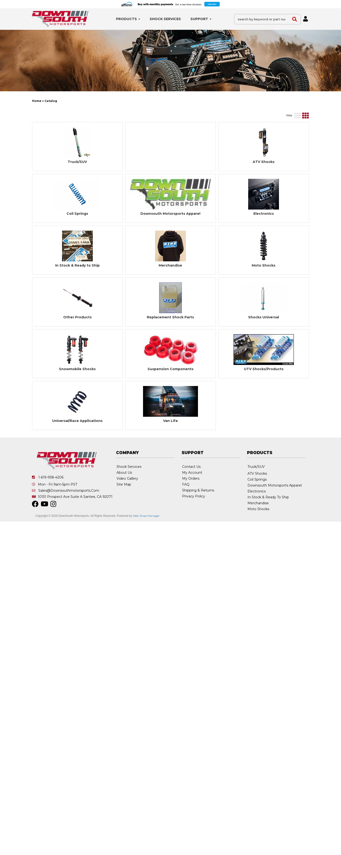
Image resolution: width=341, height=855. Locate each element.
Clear (298, 108)
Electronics (263, 235)
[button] (128, 19)
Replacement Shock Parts (170, 339)
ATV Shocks (263, 183)
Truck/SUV (77, 183)
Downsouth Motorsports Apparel (170, 235)
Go (283, 108)
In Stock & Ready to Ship (77, 287)
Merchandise (170, 287)
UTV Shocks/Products (263, 391)
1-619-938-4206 (50, 499)
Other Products (77, 339)
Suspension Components (170, 391)
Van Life (170, 442)
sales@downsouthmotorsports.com (68, 512)
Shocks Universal (263, 339)
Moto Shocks (263, 287)
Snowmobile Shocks (77, 391)
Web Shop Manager (146, 537)
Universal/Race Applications (77, 442)
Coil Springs (77, 235)
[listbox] (74, 108)
